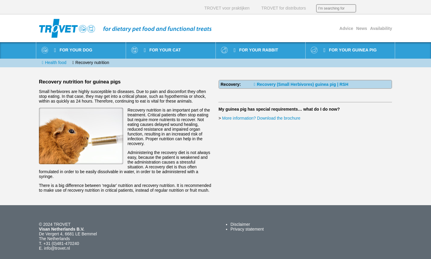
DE (380, 8)
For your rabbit (256, 50)
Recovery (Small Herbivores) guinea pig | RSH (301, 84)
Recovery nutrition (92, 62)
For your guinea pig (350, 50)
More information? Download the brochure (261, 118)
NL (362, 8)
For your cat (162, 50)
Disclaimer (240, 224)
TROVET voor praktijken (226, 8)
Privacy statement (247, 229)
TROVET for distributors (283, 8)
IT (389, 8)
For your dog (73, 50)
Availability (381, 28)
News (361, 28)
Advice (346, 28)
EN (371, 8)
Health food (55, 62)
